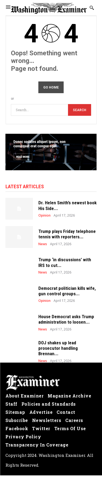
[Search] (79, 110)
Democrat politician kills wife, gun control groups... (67, 290)
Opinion (44, 215)
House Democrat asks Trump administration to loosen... (66, 319)
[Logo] (51, 383)
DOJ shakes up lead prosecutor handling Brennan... (58, 348)
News (42, 244)
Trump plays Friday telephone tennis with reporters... (67, 234)
